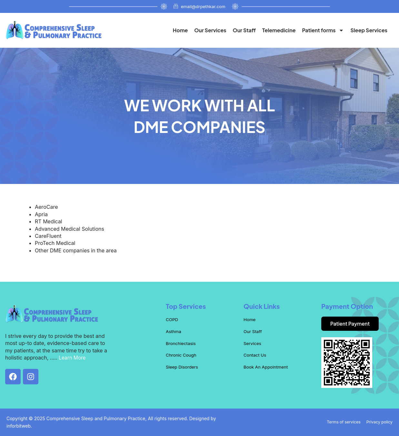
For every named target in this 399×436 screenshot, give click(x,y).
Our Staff (244, 30)
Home (180, 30)
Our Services (210, 30)
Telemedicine (279, 30)
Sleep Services (368, 30)
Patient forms (323, 30)
